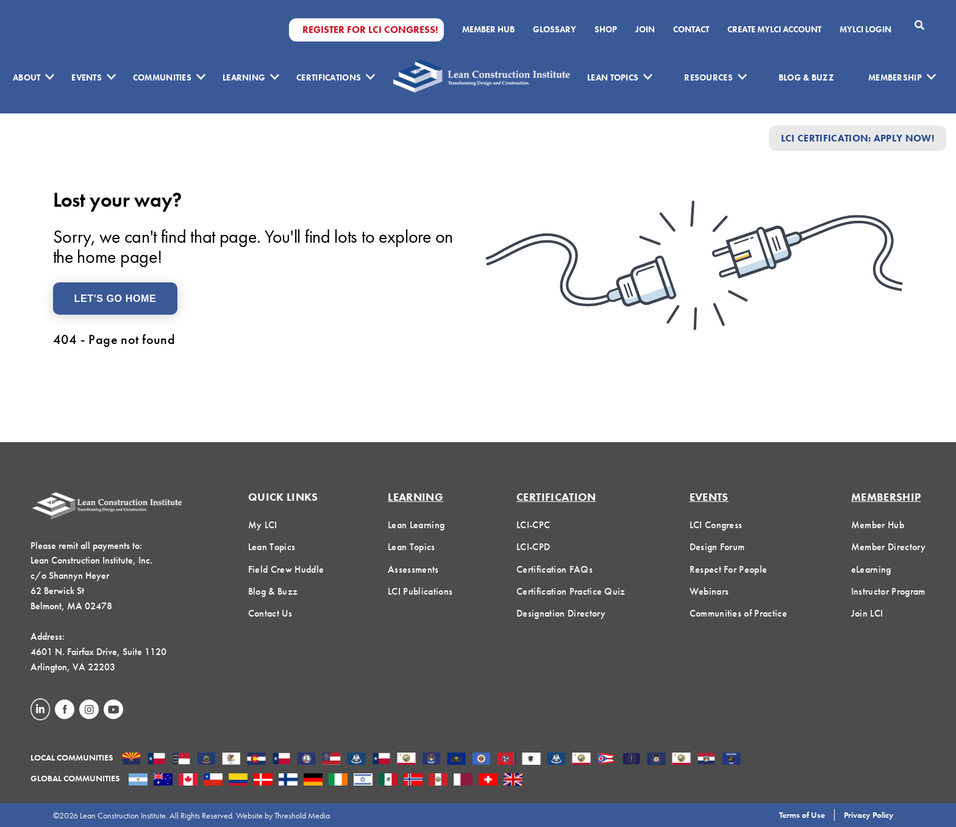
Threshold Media (302, 815)
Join (645, 29)
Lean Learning (416, 524)
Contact (691, 29)
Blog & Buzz (806, 77)
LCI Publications (420, 591)
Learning (244, 77)
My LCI (262, 524)
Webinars (709, 591)
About (26, 77)
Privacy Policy (869, 814)
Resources (708, 77)
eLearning (871, 569)
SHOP (605, 29)
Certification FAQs (554, 569)
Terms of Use (802, 814)
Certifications (328, 77)
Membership (895, 77)
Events (86, 77)
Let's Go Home (115, 298)
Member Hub (488, 29)
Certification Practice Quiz (571, 591)
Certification (556, 497)
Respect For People (729, 569)
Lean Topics (612, 77)
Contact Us (270, 613)
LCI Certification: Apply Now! (857, 138)
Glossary (554, 29)
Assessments (413, 569)
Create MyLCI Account (774, 29)
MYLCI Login (865, 29)
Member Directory (888, 546)
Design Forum (717, 546)
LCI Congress (716, 524)
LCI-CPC (533, 524)
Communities (162, 77)
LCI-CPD (533, 546)
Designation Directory (560, 613)
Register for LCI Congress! (370, 29)
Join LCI (867, 613)
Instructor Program (888, 591)
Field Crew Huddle (286, 569)
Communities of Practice (738, 613)
